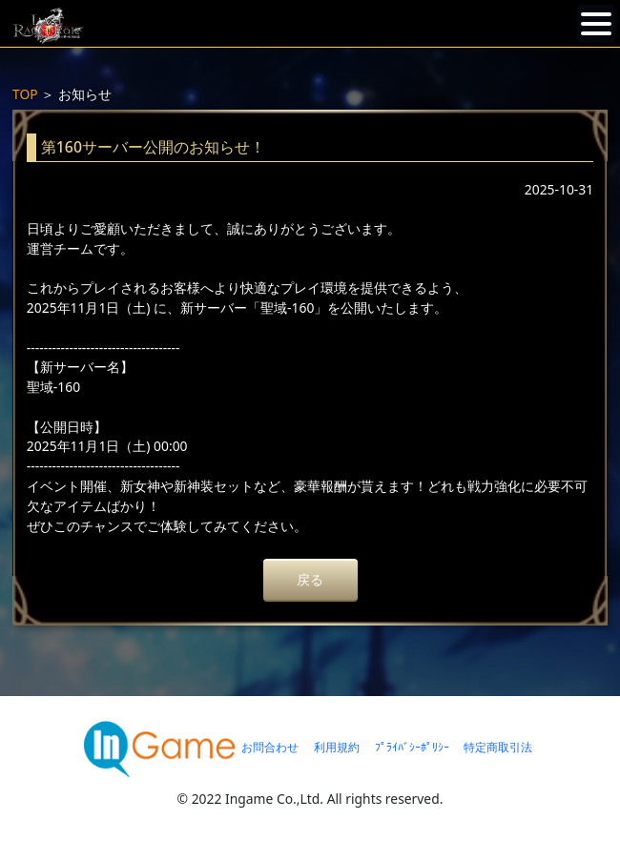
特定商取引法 (498, 747)
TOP (25, 94)
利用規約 (337, 747)
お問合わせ (270, 747)
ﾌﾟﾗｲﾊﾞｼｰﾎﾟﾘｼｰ (412, 747)
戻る (310, 579)
